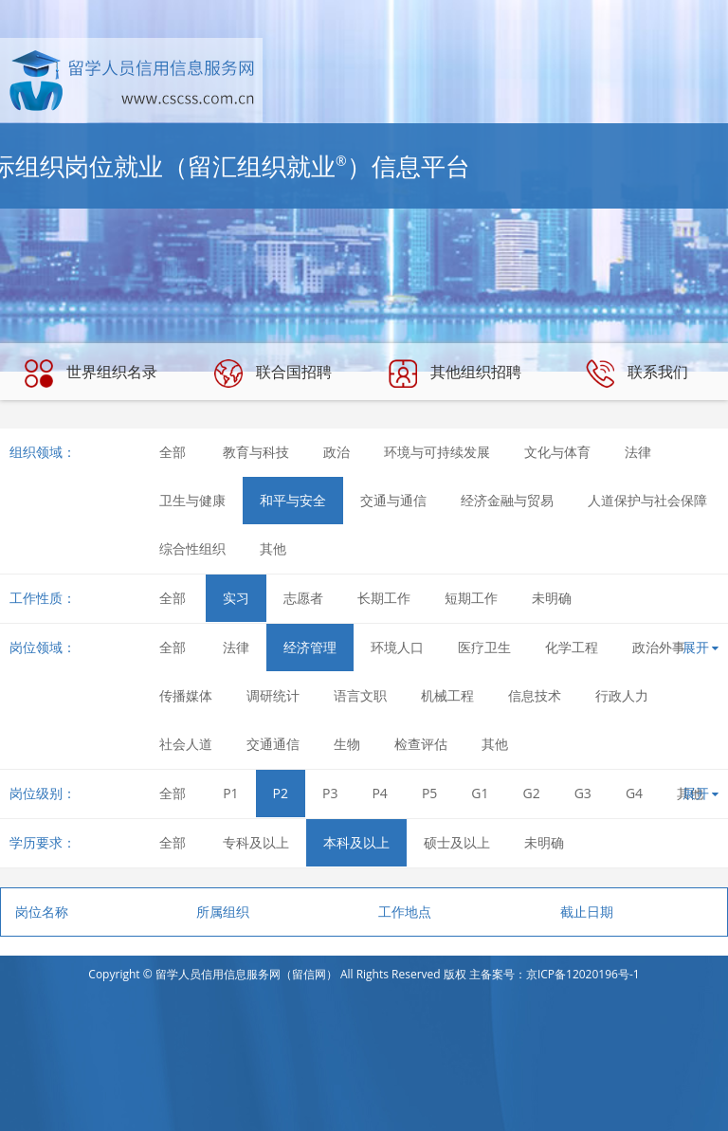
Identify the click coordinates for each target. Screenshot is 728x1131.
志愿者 (303, 598)
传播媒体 (185, 695)
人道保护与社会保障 (647, 500)
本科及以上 (356, 842)
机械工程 (447, 695)
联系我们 (637, 373)
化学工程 (571, 647)
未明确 (552, 598)
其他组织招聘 (455, 373)
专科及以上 (256, 842)
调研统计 (273, 695)
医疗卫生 (484, 647)
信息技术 (534, 695)
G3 (583, 793)
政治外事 (658, 647)
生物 (347, 744)
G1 (479, 793)
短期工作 (471, 598)
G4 (634, 793)
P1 (230, 793)
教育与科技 (256, 452)
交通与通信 (393, 500)
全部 (172, 452)
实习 (236, 598)
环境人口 (397, 647)
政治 (336, 452)
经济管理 (310, 647)
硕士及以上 (457, 842)
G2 (531, 793)
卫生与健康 (192, 500)
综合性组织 (192, 548)
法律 (638, 452)
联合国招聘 (273, 373)
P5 (429, 793)
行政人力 (621, 695)
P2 (280, 793)
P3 (329, 793)
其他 (273, 548)
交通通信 (273, 744)
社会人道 (185, 744)
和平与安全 (293, 500)
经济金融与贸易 (507, 500)
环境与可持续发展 (437, 452)
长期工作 (383, 598)
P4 (379, 793)
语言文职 (360, 695)
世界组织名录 (91, 373)
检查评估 (420, 744)
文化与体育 (557, 452)
